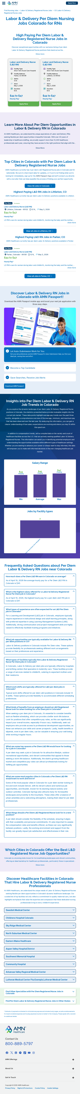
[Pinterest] (20, 1052)
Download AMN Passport (14, 386)
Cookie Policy (40, 1088)
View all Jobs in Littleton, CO (40, 231)
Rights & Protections (25, 1088)
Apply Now (72, 3)
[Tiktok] (25, 1052)
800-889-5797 (19, 1044)
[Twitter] (11, 1052)
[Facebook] (7, 1052)
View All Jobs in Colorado (39, 186)
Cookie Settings (52, 1088)
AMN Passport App (43, 176)
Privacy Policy (10, 1088)
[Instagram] (33, 1052)
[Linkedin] (16, 1052)
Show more (40, 54)
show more (72, 222)
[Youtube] (29, 1052)
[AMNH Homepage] (12, 3)
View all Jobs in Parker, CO (40, 276)
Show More (40, 148)
